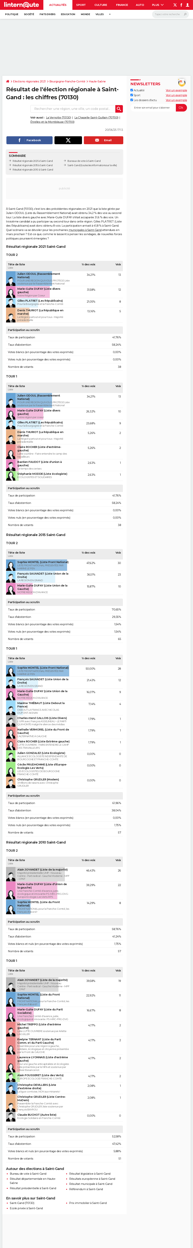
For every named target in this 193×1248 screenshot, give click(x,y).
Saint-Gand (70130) (22, 1203)
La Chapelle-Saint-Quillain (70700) (96, 117)
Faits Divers (47, 14)
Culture (100, 5)
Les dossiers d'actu (143, 100)
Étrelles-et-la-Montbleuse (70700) (52, 122)
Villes (99, 14)
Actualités (57, 5)
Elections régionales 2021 (29, 81)
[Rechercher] (170, 14)
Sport (81, 5)
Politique (11, 14)
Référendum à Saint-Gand (86, 1189)
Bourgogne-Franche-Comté (67, 81)
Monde (85, 14)
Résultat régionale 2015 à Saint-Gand (32, 165)
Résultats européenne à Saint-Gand (92, 1179)
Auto (140, 5)
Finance (122, 5)
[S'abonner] (158, 108)
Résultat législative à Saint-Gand (89, 1173)
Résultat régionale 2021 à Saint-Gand (33, 161)
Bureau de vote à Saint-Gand (28, 1173)
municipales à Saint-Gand (85, 230)
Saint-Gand (73, 165)
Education (68, 14)
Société (29, 14)
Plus (158, 5)
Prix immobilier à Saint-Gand (87, 1203)
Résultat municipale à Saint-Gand (90, 1184)
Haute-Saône (97, 81)
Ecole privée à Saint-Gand (26, 1208)
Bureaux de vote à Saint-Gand (83, 161)
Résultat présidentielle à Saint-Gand (33, 1188)
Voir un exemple (176, 90)
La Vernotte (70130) (58, 117)
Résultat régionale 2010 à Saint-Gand (33, 169)
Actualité (137, 90)
